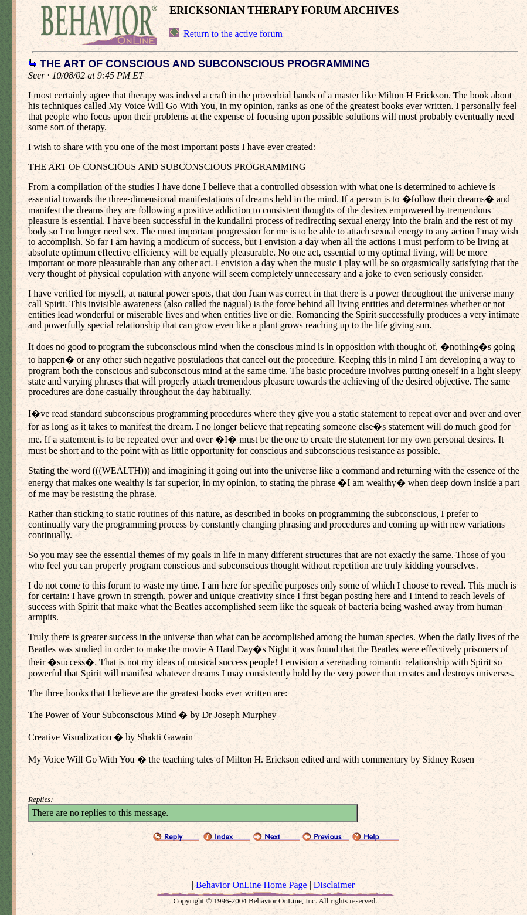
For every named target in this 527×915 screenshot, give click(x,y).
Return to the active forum (233, 34)
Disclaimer (334, 885)
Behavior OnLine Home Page (251, 885)
